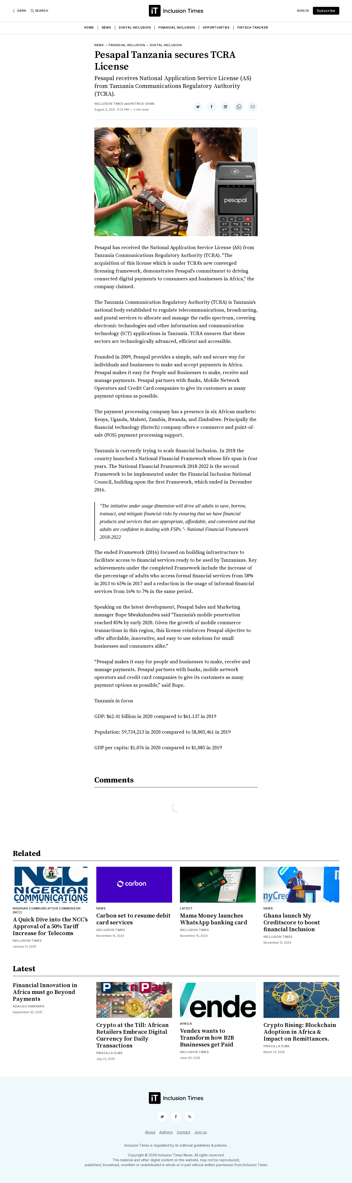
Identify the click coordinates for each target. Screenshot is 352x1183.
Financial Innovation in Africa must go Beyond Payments (45, 992)
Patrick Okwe (142, 104)
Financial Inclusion (176, 27)
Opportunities (216, 27)
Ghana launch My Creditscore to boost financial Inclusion (292, 922)
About (150, 1132)
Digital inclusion (166, 45)
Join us (200, 1132)
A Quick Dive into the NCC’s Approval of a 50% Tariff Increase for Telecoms (50, 926)
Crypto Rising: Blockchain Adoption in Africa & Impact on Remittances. (300, 1032)
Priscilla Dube (109, 1053)
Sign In (303, 10)
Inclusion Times (108, 104)
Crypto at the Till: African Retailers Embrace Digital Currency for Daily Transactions (132, 1035)
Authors (166, 1132)
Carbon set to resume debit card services (133, 919)
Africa (186, 1023)
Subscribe (326, 11)
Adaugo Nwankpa (28, 1006)
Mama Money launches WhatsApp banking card (213, 919)
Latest (186, 908)
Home (89, 27)
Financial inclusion (127, 45)
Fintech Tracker (252, 27)
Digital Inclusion (135, 27)
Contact (183, 1132)
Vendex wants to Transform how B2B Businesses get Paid (207, 1037)
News (106, 27)
